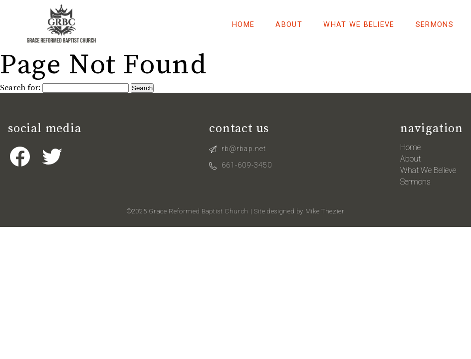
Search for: (20, 88)
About (288, 24)
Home (243, 24)
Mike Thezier (325, 211)
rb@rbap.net (244, 149)
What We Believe (358, 24)
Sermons (435, 24)
